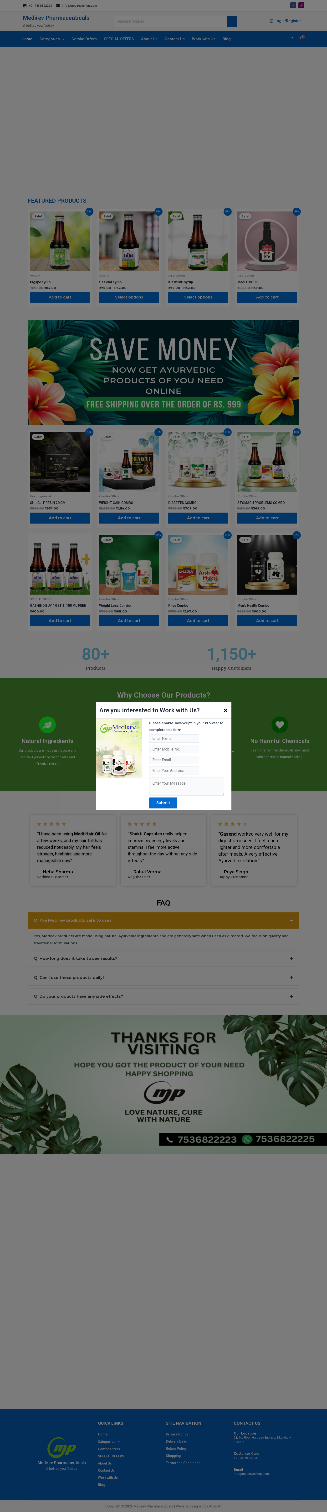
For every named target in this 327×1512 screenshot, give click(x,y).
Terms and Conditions (183, 1463)
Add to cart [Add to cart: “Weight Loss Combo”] (129, 620)
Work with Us (203, 39)
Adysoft (215, 1506)
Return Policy (176, 1448)
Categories (52, 39)
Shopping (173, 1456)
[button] (7, 118)
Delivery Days (176, 1441)
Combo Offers (84, 39)
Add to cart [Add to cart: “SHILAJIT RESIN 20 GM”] (60, 518)
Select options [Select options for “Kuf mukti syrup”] (198, 297)
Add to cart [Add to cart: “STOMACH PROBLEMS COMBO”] (267, 518)
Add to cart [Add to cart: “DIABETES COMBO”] (198, 518)
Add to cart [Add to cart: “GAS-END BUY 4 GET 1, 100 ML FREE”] (60, 620)
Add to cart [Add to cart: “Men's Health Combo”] (267, 620)
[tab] (163, 920)
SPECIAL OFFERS (119, 39)
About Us (149, 39)
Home (27, 39)
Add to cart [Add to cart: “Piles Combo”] (198, 620)
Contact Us (175, 39)
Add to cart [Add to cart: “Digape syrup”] (60, 297)
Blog (227, 39)
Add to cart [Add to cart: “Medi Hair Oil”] (267, 297)
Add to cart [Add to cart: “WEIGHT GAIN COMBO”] (129, 518)
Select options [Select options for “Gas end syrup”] (129, 297)
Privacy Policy (177, 1434)
